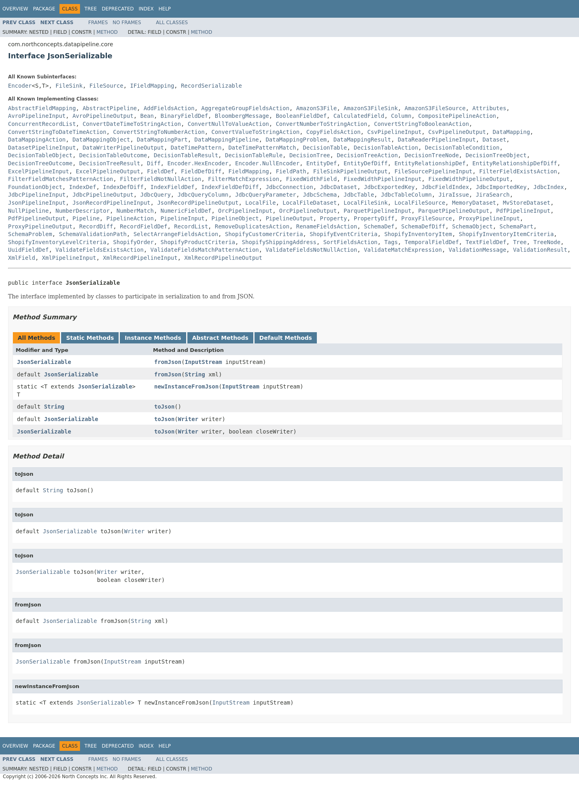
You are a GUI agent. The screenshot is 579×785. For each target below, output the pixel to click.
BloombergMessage (242, 116)
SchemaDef (379, 226)
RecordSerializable (211, 85)
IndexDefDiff (123, 187)
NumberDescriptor (82, 211)
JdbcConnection (289, 187)
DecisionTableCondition (462, 147)
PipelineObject (235, 218)
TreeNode (547, 242)
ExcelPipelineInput (38, 171)
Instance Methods (153, 338)
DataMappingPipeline (227, 139)
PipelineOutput (289, 218)
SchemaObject (472, 226)
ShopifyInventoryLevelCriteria (57, 242)
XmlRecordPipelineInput (140, 258)
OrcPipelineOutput (308, 211)
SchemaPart (516, 226)
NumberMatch (135, 211)
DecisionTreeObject (496, 155)
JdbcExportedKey (389, 187)
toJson (164, 406)
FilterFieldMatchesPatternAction (60, 179)
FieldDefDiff (201, 171)
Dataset (494, 139)
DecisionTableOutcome (113, 155)
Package (44, 9)
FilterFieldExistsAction (518, 171)
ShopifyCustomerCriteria (264, 234)
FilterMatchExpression (243, 179)
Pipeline (85, 218)
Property (333, 218)
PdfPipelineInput (523, 211)
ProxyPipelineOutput (40, 226)
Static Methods (90, 338)
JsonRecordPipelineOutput (197, 202)
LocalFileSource (419, 202)
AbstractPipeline (109, 108)
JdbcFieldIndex (445, 187)
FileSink (68, 85)
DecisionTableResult (186, 155)
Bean (147, 116)
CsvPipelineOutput (457, 132)
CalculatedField (358, 116)
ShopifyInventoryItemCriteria (506, 234)
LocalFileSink (365, 202)
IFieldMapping (152, 85)
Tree (90, 9)
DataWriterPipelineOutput (123, 147)
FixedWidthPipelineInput (382, 179)
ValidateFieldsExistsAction (99, 250)
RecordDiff (96, 226)
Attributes (489, 108)
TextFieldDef (486, 242)
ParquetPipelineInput (377, 211)
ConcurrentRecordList (42, 124)
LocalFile (260, 202)
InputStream (203, 362)
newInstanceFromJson (186, 386)
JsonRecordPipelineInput (111, 202)
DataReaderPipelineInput (437, 139)
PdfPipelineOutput (37, 218)
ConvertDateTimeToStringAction (131, 124)
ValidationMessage (477, 250)
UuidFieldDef (28, 250)
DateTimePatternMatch (262, 147)
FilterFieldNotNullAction (160, 179)
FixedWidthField (311, 179)
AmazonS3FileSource (435, 108)
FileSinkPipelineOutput (350, 171)
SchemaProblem (30, 234)
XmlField (21, 258)
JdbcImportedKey (501, 187)
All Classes (172, 22)
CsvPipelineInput (394, 132)
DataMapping (511, 132)
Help (164, 9)
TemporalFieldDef (431, 242)
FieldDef (160, 171)
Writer (188, 419)
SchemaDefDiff (423, 226)
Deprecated (118, 9)
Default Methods (285, 338)
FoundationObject (35, 187)
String (195, 374)
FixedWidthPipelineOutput (468, 179)
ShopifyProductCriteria (197, 242)
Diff (154, 163)
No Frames (127, 22)
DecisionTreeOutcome (40, 163)
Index (146, 9)
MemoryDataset (474, 202)
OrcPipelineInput (245, 211)
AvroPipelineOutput (102, 116)
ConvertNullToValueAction (228, 124)
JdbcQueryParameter (265, 194)
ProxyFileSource (426, 218)
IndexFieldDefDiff (230, 187)
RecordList (191, 226)
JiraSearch (492, 194)
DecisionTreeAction (367, 155)
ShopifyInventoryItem (418, 234)
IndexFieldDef (172, 187)
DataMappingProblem (296, 139)
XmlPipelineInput (69, 258)
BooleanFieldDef (301, 116)
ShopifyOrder (133, 242)
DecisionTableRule (253, 155)
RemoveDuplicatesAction (252, 226)
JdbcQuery (155, 194)
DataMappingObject (101, 139)
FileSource (106, 85)
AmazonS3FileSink (370, 108)
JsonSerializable (44, 362)
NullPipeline (28, 211)
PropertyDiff (374, 218)
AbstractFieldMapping (42, 108)
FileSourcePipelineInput (433, 171)
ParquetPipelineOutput (453, 211)
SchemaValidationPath (93, 234)
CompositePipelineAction (457, 116)
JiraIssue (454, 194)
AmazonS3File (316, 108)
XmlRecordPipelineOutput (223, 258)
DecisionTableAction (386, 147)
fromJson (167, 362)
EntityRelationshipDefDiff (514, 163)
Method (107, 32)
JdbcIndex (549, 187)
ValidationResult (540, 250)
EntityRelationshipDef (430, 163)
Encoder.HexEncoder (197, 163)
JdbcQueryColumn (202, 194)
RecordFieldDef (143, 226)
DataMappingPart (162, 139)
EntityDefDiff (365, 163)
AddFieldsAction (169, 108)
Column (401, 116)
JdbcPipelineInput (37, 194)
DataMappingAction (37, 139)
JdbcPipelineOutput (102, 194)
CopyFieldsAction (333, 132)
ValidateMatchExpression (403, 250)
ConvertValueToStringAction (255, 132)
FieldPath (291, 171)
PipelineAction (130, 218)
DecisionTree (310, 155)
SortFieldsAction (350, 242)
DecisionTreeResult (109, 163)
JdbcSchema (320, 194)
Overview (15, 9)
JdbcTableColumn (406, 194)
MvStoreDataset (526, 202)
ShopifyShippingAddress (279, 242)
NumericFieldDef (185, 211)
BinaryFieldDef (184, 116)
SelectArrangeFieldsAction (175, 234)
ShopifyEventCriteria (344, 234)
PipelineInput (182, 218)
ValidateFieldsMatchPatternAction (204, 250)
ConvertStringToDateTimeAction (57, 132)
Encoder (20, 85)
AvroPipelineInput (37, 116)
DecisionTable (325, 147)
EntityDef (321, 163)
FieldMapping (248, 171)
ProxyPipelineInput (489, 218)
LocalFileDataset (310, 202)
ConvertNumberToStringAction (322, 124)
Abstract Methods (220, 338)
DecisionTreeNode (431, 155)
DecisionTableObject (40, 155)
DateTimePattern (196, 147)
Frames (98, 22)
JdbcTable (358, 194)
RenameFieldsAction (326, 226)
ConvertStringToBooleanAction (421, 124)
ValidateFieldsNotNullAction (311, 250)
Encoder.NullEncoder (267, 163)
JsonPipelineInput (37, 202)
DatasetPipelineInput (42, 147)
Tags (391, 242)
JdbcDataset (338, 187)
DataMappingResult (362, 139)
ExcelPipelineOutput (108, 171)
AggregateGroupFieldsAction (245, 108)
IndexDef (82, 187)
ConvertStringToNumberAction (159, 132)
